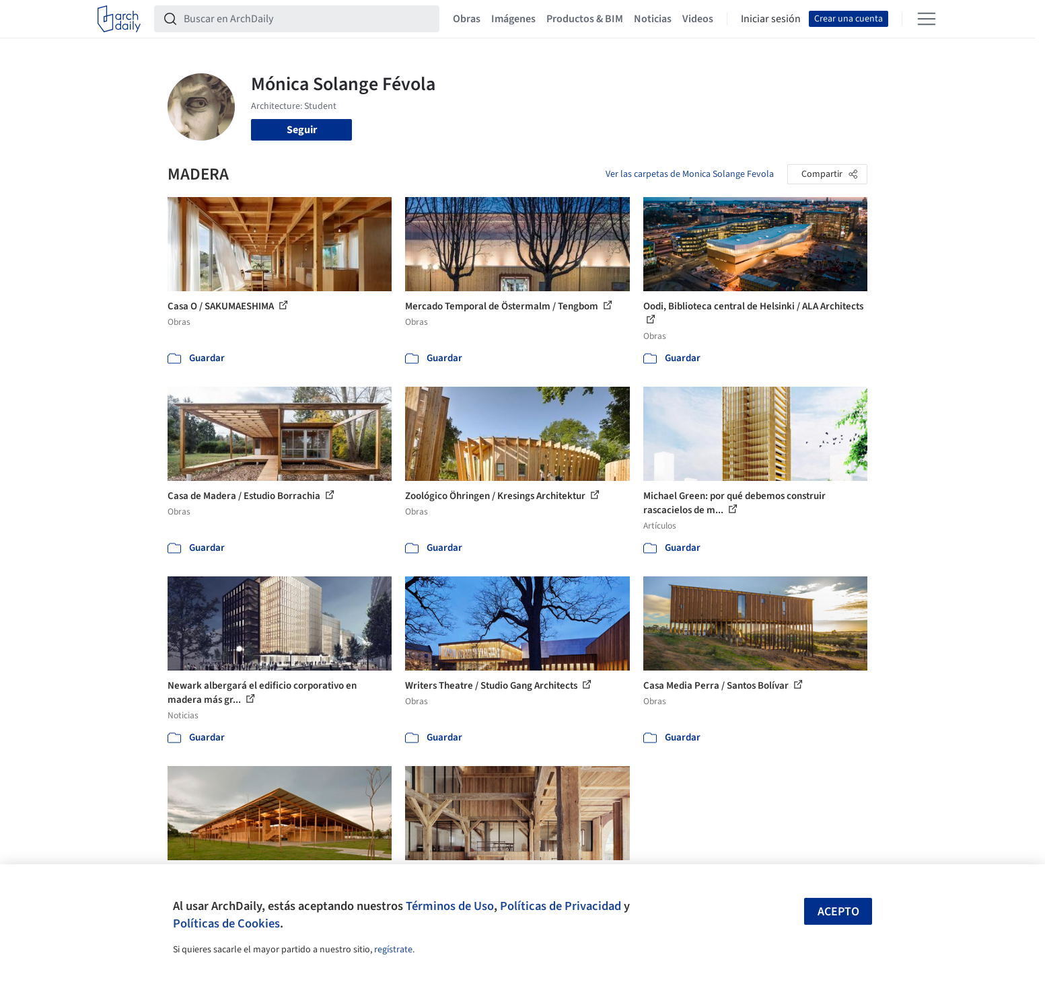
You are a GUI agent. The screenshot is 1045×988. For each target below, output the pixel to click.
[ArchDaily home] (119, 18)
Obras (466, 18)
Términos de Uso (450, 906)
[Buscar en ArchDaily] (307, 19)
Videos (697, 18)
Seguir (302, 129)
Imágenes (513, 18)
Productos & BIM (584, 18)
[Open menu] (926, 19)
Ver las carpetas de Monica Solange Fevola (690, 174)
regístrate (393, 949)
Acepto (838, 911)
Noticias (653, 18)
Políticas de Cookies (226, 923)
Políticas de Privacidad (560, 906)
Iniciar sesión (771, 18)
